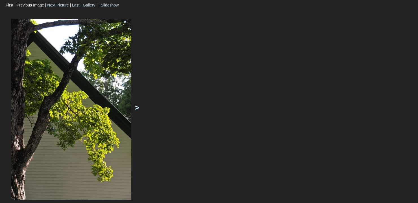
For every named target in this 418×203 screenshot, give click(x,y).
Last (75, 5)
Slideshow (110, 5)
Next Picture (58, 5)
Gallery (89, 5)
